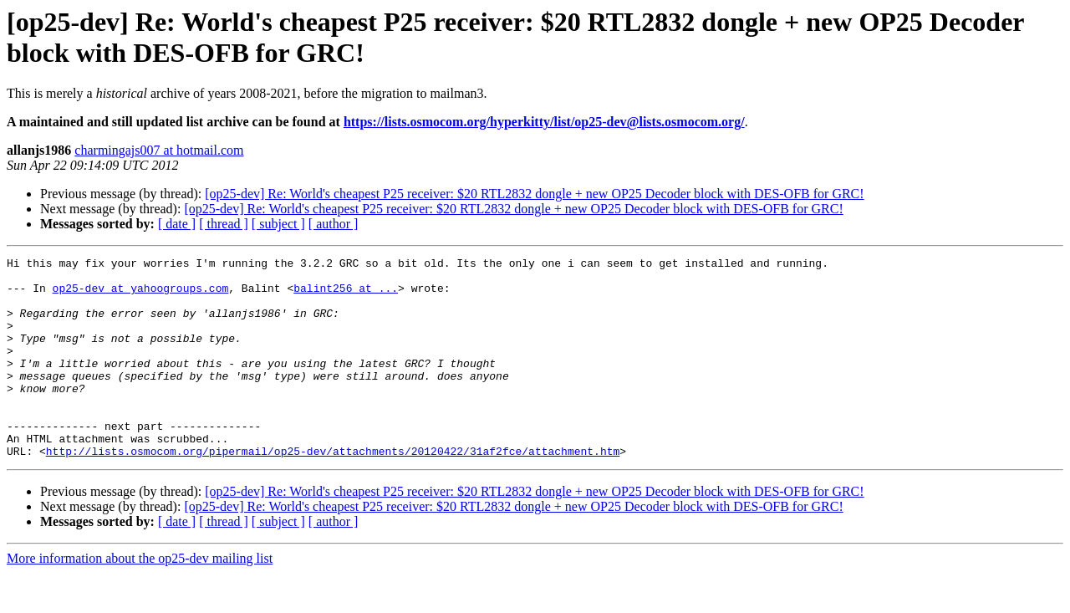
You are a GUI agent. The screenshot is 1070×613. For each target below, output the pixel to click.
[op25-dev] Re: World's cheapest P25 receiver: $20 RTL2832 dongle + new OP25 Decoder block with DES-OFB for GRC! (534, 193)
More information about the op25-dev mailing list (140, 598)
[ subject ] (278, 224)
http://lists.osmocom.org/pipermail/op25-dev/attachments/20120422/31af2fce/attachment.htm (332, 490)
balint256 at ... (345, 295)
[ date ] (177, 224)
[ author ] (333, 224)
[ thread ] (223, 224)
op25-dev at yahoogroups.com (141, 295)
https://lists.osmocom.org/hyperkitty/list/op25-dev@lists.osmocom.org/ (544, 122)
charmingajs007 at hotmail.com (158, 150)
